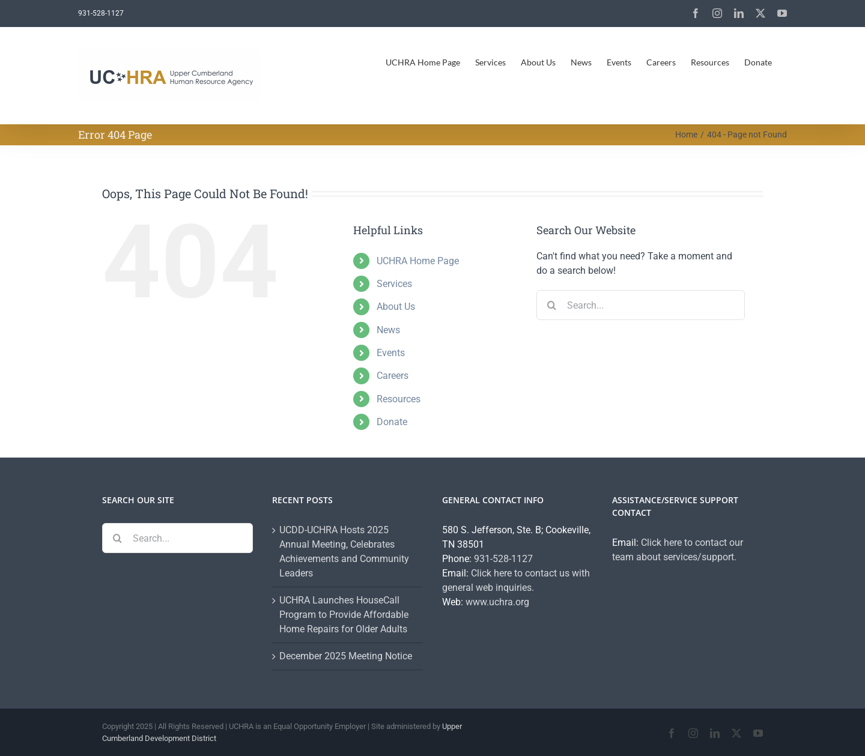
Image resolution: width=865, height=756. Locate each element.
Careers (392, 375)
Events (391, 352)
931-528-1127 (503, 558)
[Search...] (640, 305)
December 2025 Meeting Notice (345, 656)
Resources (398, 399)
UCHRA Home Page (418, 261)
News (388, 330)
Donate (392, 422)
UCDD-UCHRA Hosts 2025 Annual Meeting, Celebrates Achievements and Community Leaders (344, 551)
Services (394, 283)
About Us (396, 306)
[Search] (551, 305)
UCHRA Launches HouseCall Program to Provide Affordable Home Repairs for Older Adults (343, 614)
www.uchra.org (497, 602)
